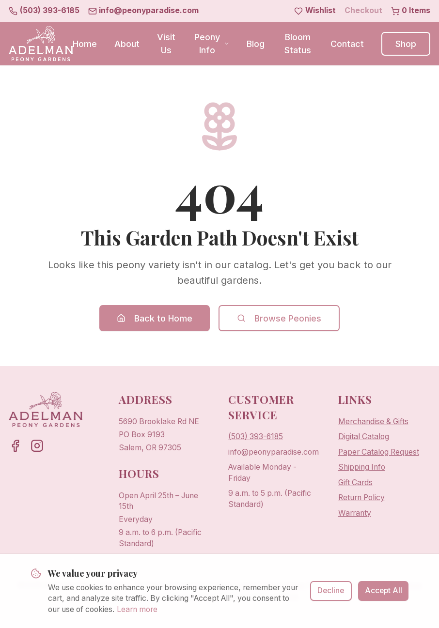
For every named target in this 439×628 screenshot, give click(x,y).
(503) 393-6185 (255, 436)
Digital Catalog (363, 436)
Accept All (383, 593)
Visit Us (166, 43)
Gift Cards (355, 482)
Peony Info (211, 43)
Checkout (363, 10)
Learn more (137, 612)
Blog (256, 44)
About (127, 44)
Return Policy (361, 497)
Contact (347, 44)
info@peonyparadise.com (273, 452)
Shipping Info (361, 467)
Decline (330, 593)
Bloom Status (297, 43)
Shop (405, 44)
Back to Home (154, 318)
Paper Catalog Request (378, 452)
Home (85, 44)
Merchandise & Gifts (373, 421)
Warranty (354, 513)
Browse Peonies (279, 318)
